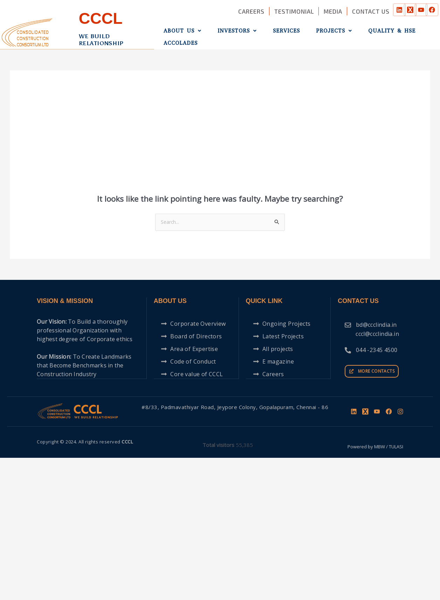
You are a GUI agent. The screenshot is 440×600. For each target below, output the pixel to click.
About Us (180, 32)
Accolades (418, 32)
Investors (228, 32)
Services (272, 32)
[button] (180, 33)
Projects (314, 32)
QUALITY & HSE (366, 32)
